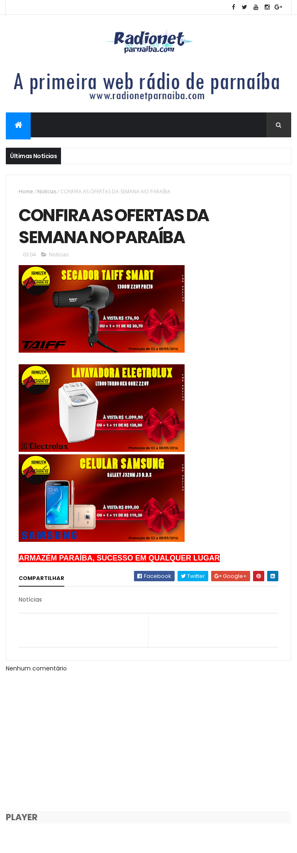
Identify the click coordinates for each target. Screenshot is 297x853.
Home (26, 191)
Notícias (46, 191)
